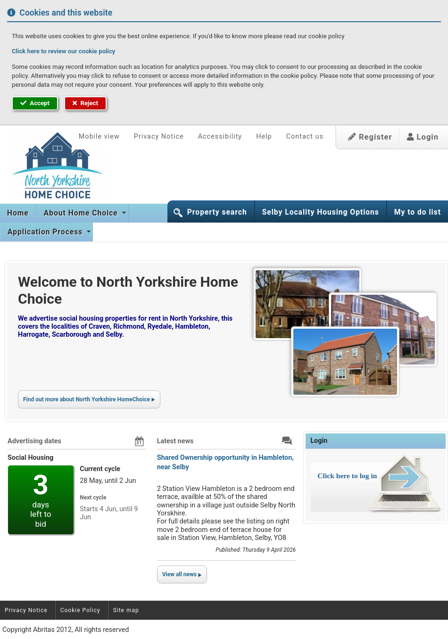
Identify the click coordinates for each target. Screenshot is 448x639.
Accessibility (220, 137)
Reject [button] (85, 103)
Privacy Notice (159, 137)
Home (18, 213)
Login (423, 137)
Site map (126, 610)
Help (264, 137)
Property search (217, 212)
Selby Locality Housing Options (320, 212)
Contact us (305, 137)
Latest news (175, 441)
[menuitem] (18, 213)
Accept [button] (35, 103)
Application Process (46, 232)
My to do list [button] (417, 212)
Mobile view (99, 137)
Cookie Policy (80, 610)
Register (370, 137)
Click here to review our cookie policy (63, 51)
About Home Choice (82, 213)
